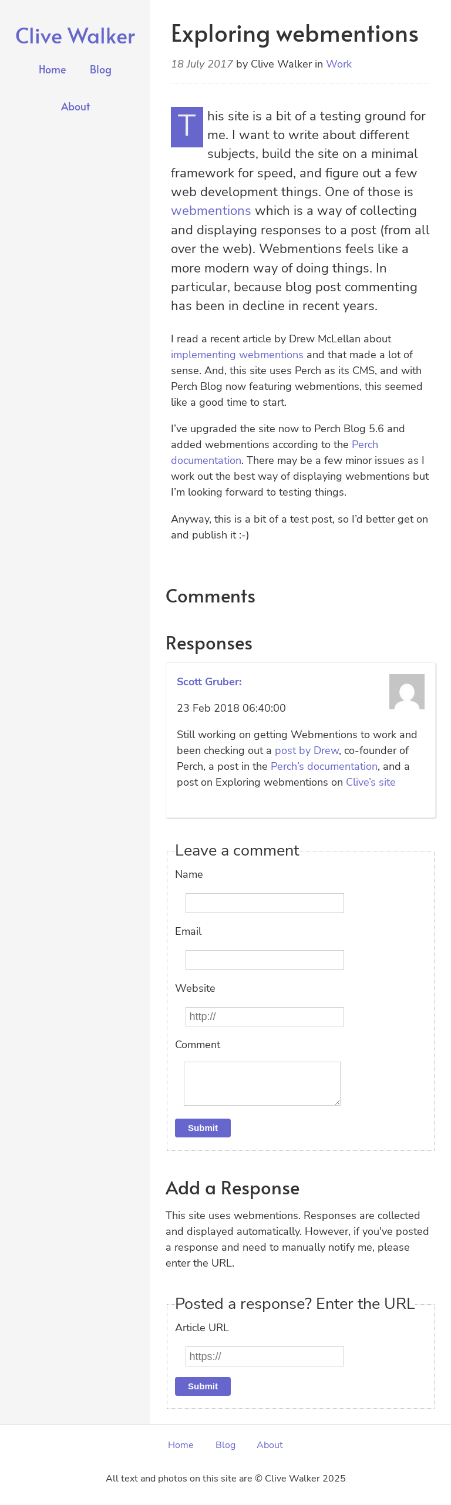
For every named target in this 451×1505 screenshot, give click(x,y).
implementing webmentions (237, 355)
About (75, 106)
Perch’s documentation (324, 766)
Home (52, 69)
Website (195, 988)
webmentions (211, 211)
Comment (197, 1045)
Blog (101, 69)
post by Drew (307, 750)
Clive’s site (371, 782)
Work (339, 64)
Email (188, 931)
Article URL (202, 1337)
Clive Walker (75, 34)
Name (189, 874)
